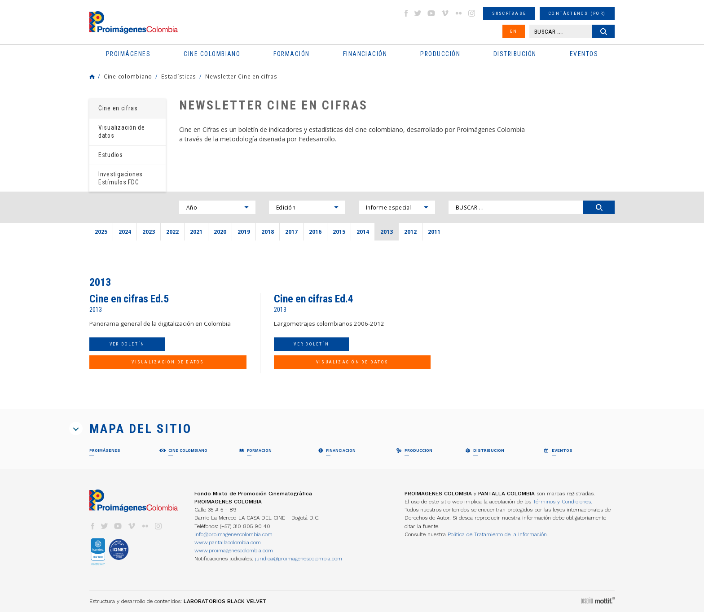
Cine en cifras (117, 108)
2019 (244, 231)
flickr (458, 13)
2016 (315, 231)
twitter (418, 13)
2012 (410, 231)
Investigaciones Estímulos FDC (120, 178)
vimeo (444, 13)
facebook (406, 13)
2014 (362, 231)
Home (92, 76)
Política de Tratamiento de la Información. (498, 534)
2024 (125, 231)
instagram (471, 13)
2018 (267, 231)
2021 (196, 231)
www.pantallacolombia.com (227, 542)
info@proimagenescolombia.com (233, 534)
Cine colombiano (128, 76)
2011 (434, 231)
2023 (148, 231)
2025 (101, 231)
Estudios (110, 154)
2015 (339, 231)
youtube (431, 13)
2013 (386, 231)
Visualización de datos (121, 131)
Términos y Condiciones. (562, 501)
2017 (291, 231)
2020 (220, 231)
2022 (172, 231)
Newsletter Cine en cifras (241, 76)
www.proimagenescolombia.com (233, 550)
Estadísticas (178, 76)
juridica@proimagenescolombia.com (298, 558)
